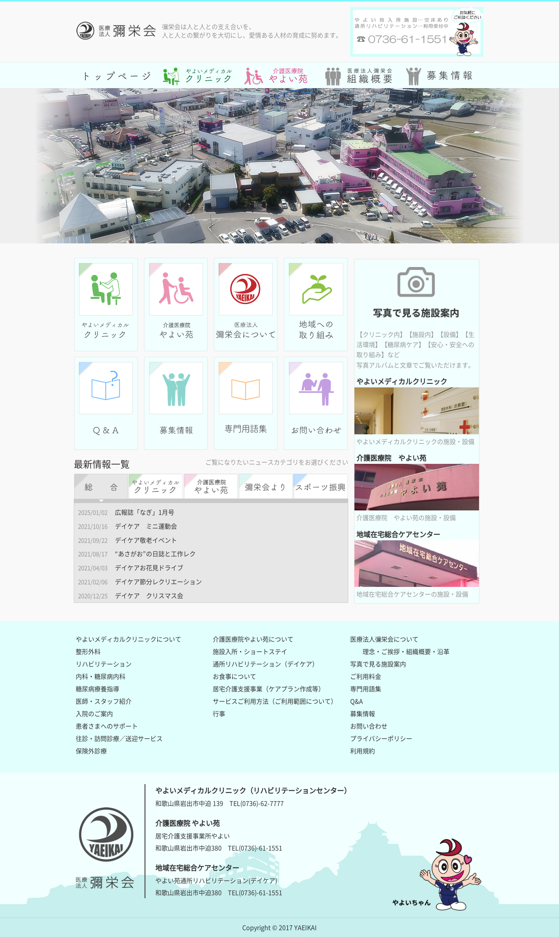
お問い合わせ (368, 726)
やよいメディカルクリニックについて (128, 639)
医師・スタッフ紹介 (104, 701)
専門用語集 (365, 688)
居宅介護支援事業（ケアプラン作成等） (269, 688)
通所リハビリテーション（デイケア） (265, 663)
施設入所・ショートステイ (250, 651)
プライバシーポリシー (381, 738)
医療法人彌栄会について (384, 639)
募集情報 (362, 713)
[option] (279, 165)
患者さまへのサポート (107, 726)
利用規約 (362, 750)
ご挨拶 (390, 651)
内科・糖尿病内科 (100, 676)
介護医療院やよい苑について (253, 639)
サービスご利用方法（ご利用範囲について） (275, 701)
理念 (369, 651)
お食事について (234, 676)
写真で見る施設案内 (378, 663)
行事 (219, 713)
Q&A (356, 701)
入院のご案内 (94, 713)
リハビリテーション (104, 663)
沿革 (443, 651)
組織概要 (418, 651)
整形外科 (88, 651)
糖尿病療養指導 (97, 688)
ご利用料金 (365, 676)
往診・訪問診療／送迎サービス (119, 738)
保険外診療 (91, 750)
